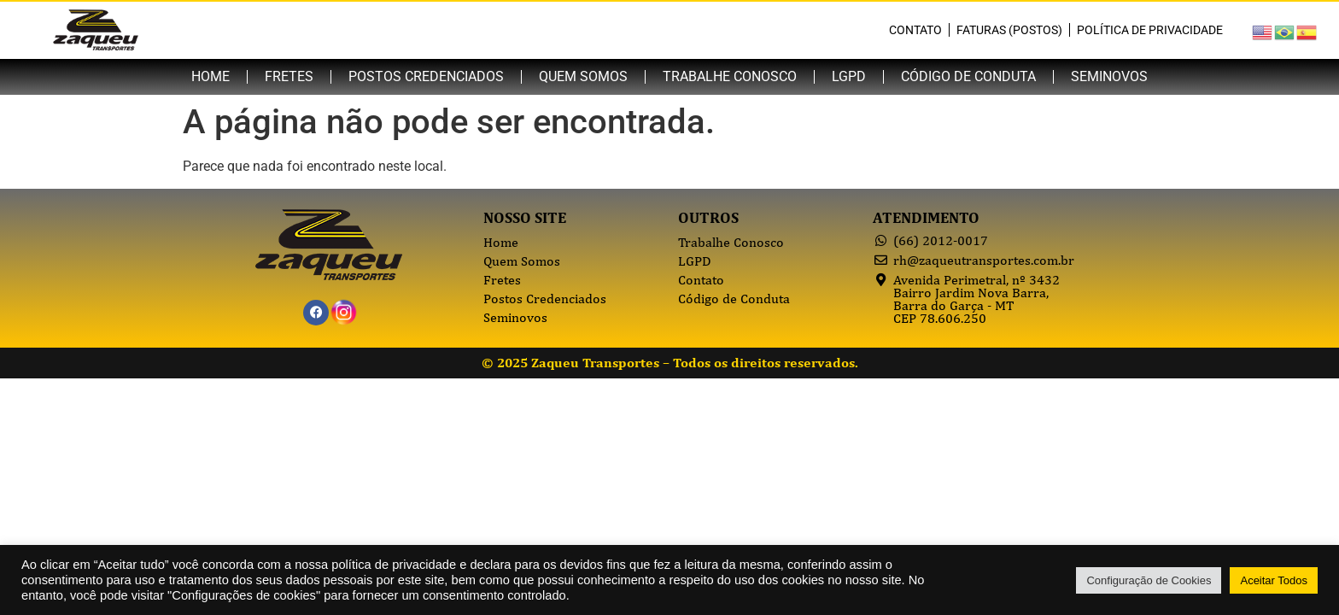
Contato (915, 30)
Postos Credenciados (426, 76)
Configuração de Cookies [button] (1148, 580)
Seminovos (1109, 76)
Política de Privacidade (1150, 30)
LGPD (849, 76)
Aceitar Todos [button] (1273, 580)
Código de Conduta (968, 76)
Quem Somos (583, 76)
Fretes (289, 76)
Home (210, 76)
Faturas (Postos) (1009, 30)
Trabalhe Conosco (730, 76)
